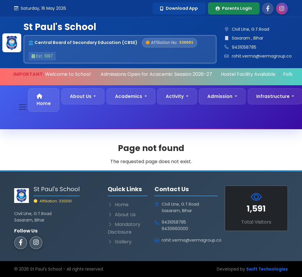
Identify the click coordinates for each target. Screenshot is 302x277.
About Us (122, 214)
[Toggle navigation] (20, 107)
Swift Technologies (267, 269)
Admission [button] (220, 96)
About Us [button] (81, 96)
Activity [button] (175, 96)
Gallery (120, 241)
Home (44, 100)
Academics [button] (129, 96)
